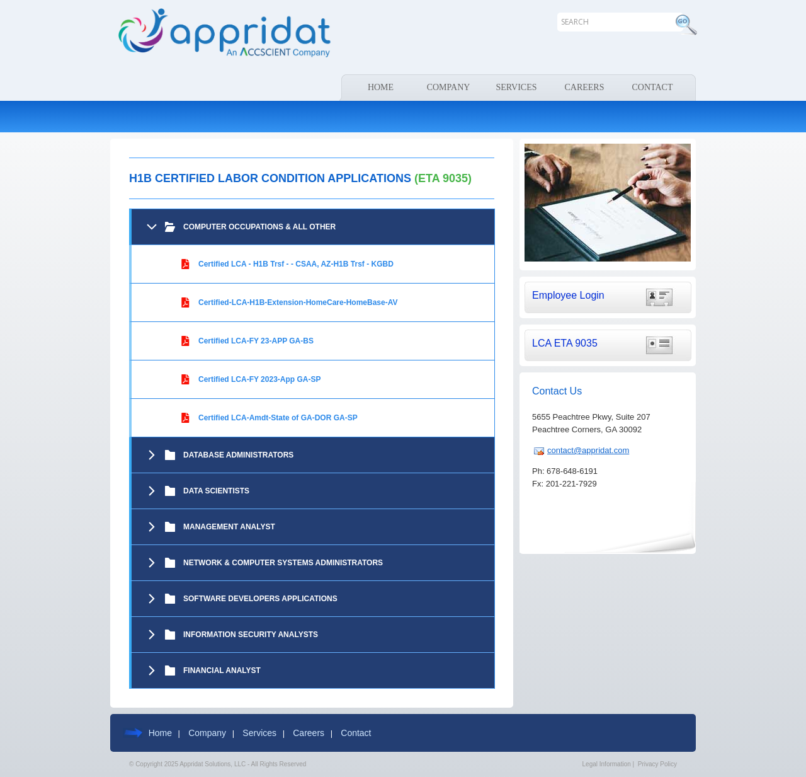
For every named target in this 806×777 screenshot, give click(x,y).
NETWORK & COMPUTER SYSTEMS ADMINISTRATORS (283, 562)
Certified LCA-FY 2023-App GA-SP (259, 379)
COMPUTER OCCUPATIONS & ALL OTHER (259, 226)
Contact (356, 733)
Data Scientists (216, 490)
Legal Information (606, 764)
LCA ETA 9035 (565, 343)
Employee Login (568, 295)
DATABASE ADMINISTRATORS (238, 455)
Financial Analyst (222, 670)
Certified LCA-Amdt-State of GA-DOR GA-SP (278, 417)
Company (207, 733)
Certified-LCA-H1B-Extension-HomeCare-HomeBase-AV (298, 302)
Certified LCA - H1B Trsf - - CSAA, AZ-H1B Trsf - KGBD (296, 264)
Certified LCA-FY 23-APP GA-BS (256, 341)
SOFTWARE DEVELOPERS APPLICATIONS (260, 598)
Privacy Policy (657, 764)
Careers (308, 733)
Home (160, 733)
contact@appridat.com (588, 450)
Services (259, 733)
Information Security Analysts (250, 634)
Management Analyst (229, 526)
